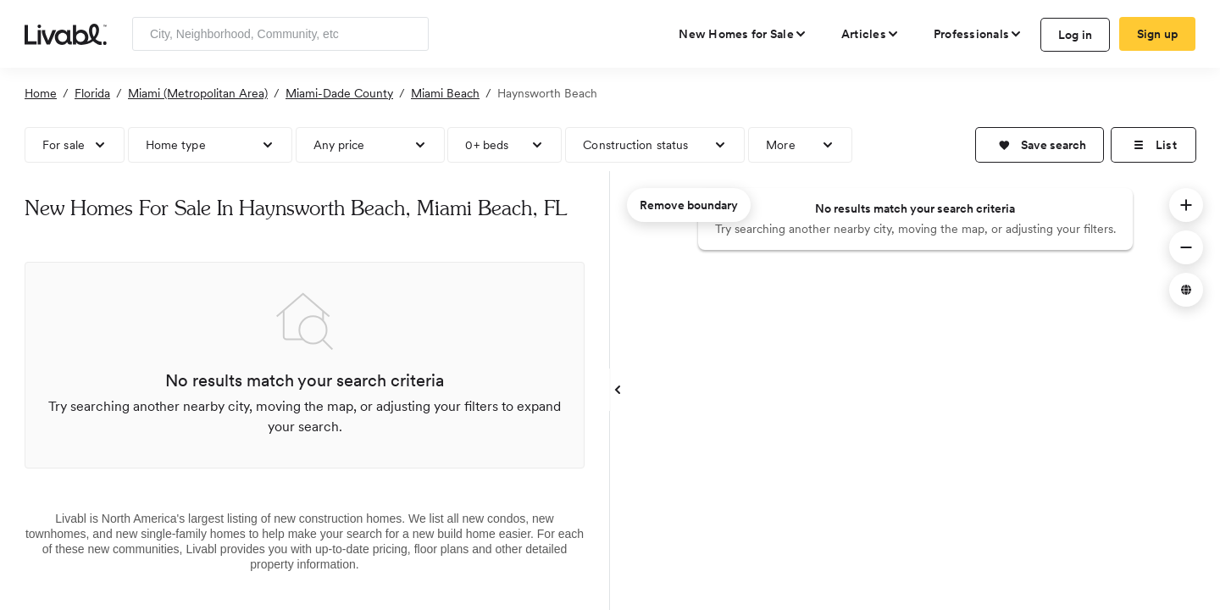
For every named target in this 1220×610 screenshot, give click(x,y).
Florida (92, 93)
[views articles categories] (870, 34)
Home (41, 93)
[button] (1039, 145)
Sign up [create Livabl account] (1157, 34)
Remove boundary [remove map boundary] (689, 205)
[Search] (410, 34)
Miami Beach (445, 93)
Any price (339, 145)
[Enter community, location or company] (280, 34)
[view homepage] (66, 33)
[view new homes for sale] (743, 34)
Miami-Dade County (339, 93)
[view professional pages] (978, 34)
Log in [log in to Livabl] (1075, 35)
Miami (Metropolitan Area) (198, 93)
